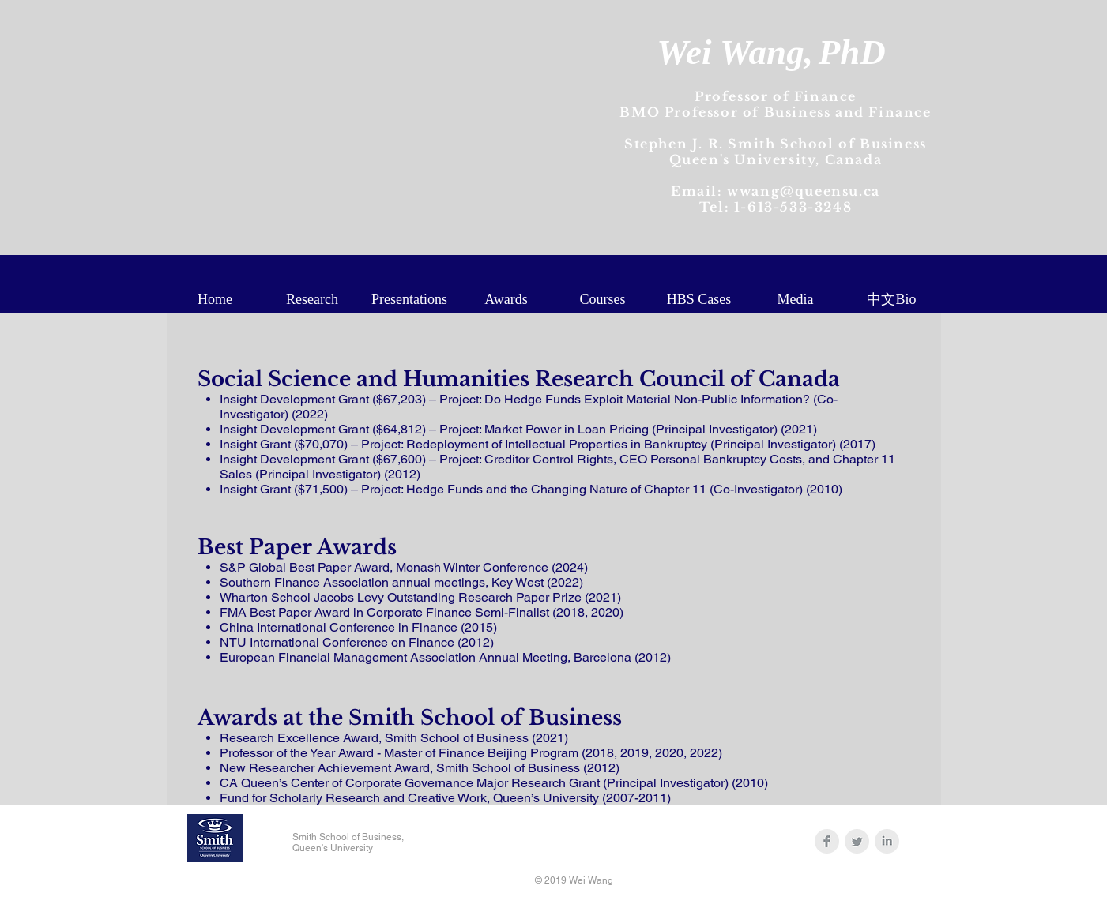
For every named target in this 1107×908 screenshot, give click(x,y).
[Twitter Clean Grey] (857, 841)
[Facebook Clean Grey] (827, 841)
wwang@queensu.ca (803, 191)
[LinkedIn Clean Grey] (887, 841)
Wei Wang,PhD (771, 52)
